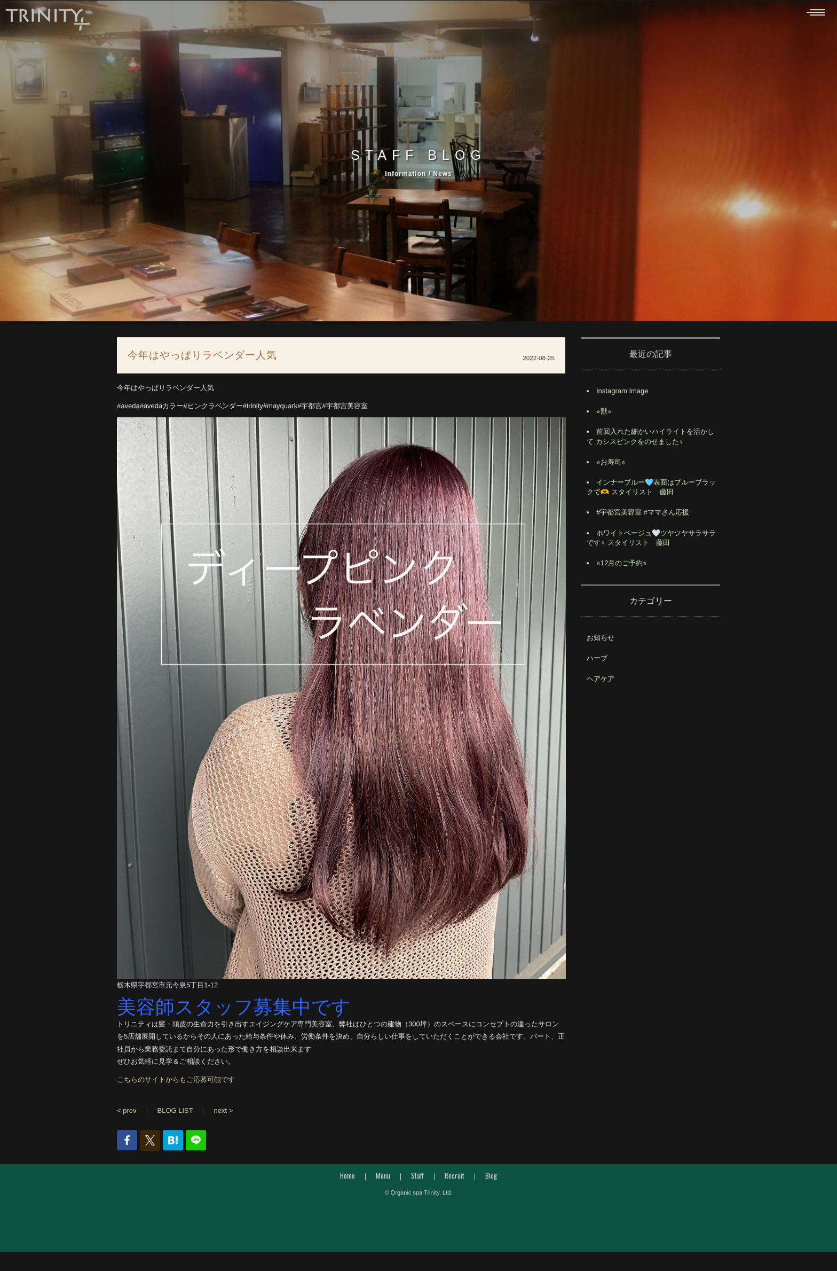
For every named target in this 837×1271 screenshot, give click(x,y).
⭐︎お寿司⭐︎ (611, 465)
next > (223, 1114)
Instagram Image (622, 394)
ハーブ (597, 661)
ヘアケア (600, 681)
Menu (383, 1178)
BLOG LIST (175, 1114)
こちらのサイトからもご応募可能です (176, 1082)
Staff (417, 1178)
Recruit (454, 1178)
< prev (127, 1114)
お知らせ (600, 641)
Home (347, 1178)
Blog (491, 1178)
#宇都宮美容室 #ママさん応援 (642, 515)
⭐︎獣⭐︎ (604, 414)
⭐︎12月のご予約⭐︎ (621, 566)
